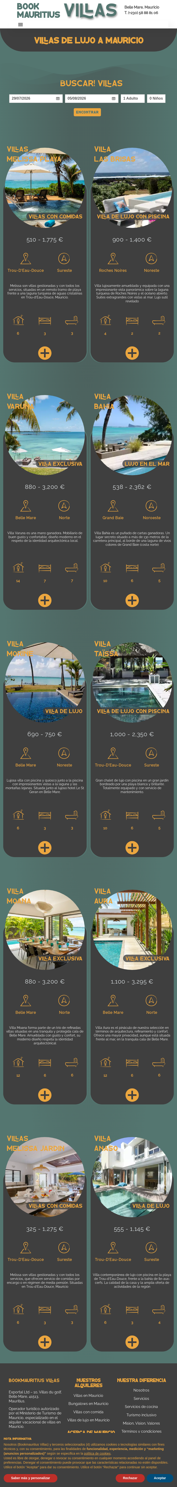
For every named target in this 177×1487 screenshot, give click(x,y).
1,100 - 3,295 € (132, 981)
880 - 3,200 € (45, 486)
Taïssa (106, 653)
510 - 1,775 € (45, 239)
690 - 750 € (44, 734)
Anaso (106, 1148)
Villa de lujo (64, 710)
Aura (103, 900)
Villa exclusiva (60, 463)
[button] (20, 24)
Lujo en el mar (147, 463)
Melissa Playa (34, 158)
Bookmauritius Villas (34, 1380)
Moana (19, 900)
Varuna (20, 406)
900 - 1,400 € (132, 239)
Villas (17, 148)
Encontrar (87, 112)
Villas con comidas (56, 216)
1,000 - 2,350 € (132, 734)
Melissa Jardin (36, 1148)
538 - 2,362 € (132, 486)
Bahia (104, 406)
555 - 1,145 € (132, 1228)
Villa (102, 148)
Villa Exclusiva (147, 958)
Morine (20, 653)
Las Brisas (115, 158)
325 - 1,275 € (45, 1228)
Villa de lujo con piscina (133, 216)
